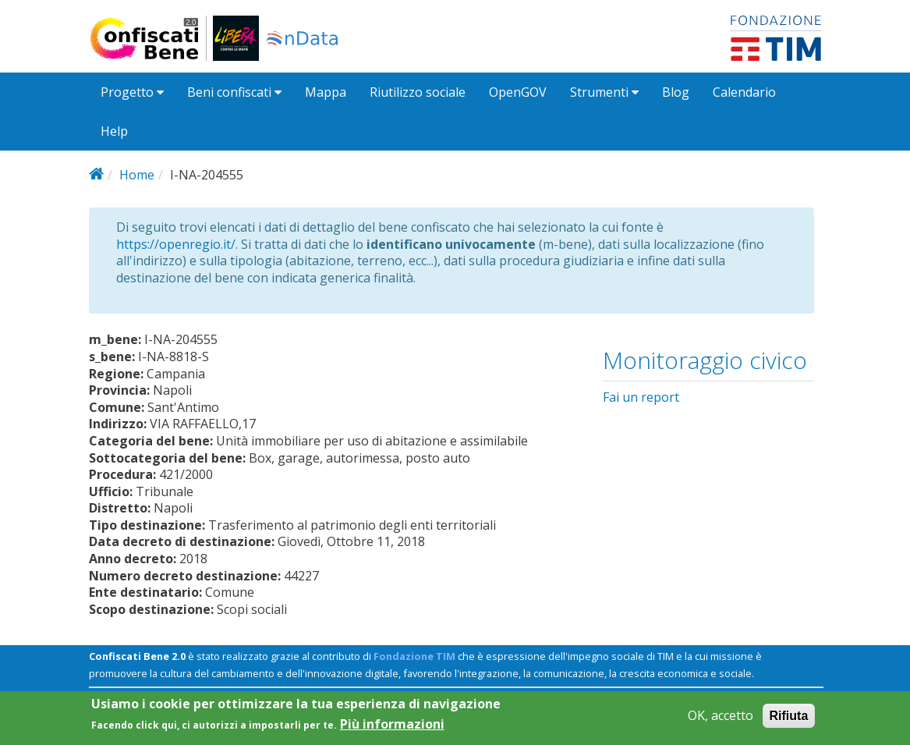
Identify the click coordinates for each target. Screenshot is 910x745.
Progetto (132, 92)
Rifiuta (789, 720)
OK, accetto (720, 720)
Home (136, 174)
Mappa (325, 92)
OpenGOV (518, 92)
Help (114, 131)
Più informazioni (392, 729)
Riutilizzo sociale (418, 92)
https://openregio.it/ (175, 244)
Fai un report (641, 397)
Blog (675, 92)
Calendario (744, 92)
